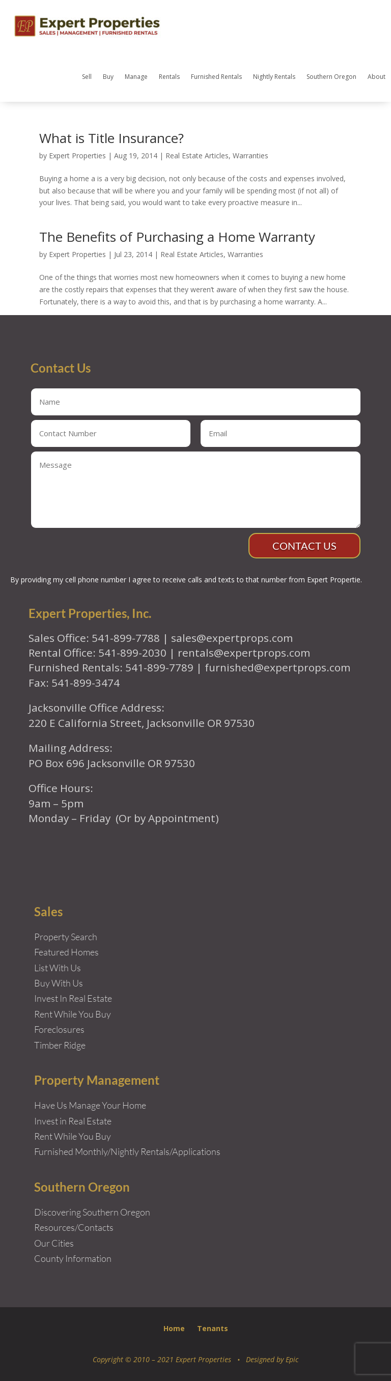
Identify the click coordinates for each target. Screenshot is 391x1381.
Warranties (250, 155)
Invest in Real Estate (72, 1120)
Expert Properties (77, 155)
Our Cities (54, 1243)
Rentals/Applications (180, 1151)
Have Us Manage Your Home (90, 1105)
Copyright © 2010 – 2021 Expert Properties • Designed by (189, 1359)
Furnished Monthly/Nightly (86, 1151)
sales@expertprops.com (232, 638)
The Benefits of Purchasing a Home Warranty (177, 237)
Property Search (65, 936)
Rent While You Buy (72, 1136)
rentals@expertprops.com (244, 652)
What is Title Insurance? (111, 138)
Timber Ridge (60, 1045)
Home (174, 1328)
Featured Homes (66, 951)
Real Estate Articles (197, 155)
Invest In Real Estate (73, 998)
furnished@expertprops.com (277, 667)
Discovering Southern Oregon (92, 1212)
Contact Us (304, 546)
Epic (292, 1359)
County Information (72, 1258)
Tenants (212, 1328)
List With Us (57, 967)
